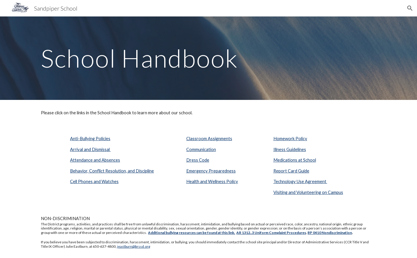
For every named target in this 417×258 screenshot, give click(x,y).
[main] (208, 58)
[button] (410, 8)
